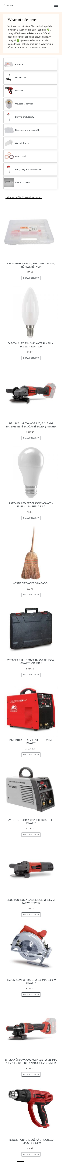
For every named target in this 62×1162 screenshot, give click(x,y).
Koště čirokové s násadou (31, 583)
